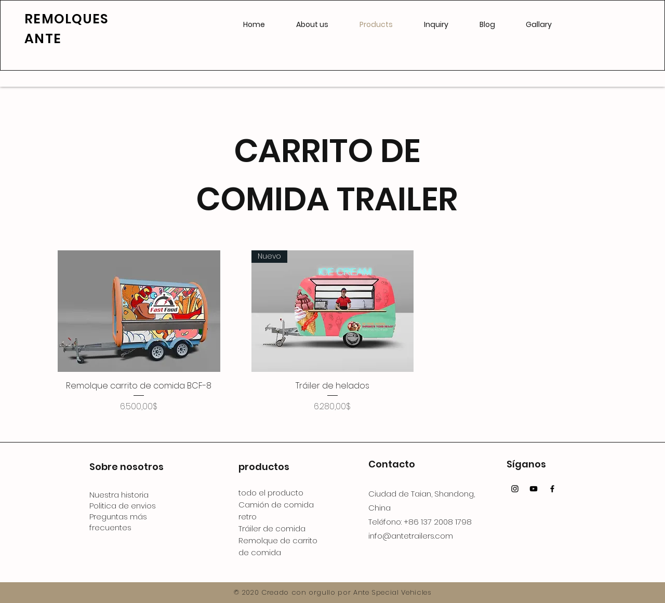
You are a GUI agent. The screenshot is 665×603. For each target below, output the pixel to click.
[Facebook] (552, 488)
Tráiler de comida (271, 528)
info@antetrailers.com (410, 535)
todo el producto (270, 492)
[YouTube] (533, 488)
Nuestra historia (119, 494)
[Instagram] (515, 488)
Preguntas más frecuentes (118, 522)
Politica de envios (122, 505)
